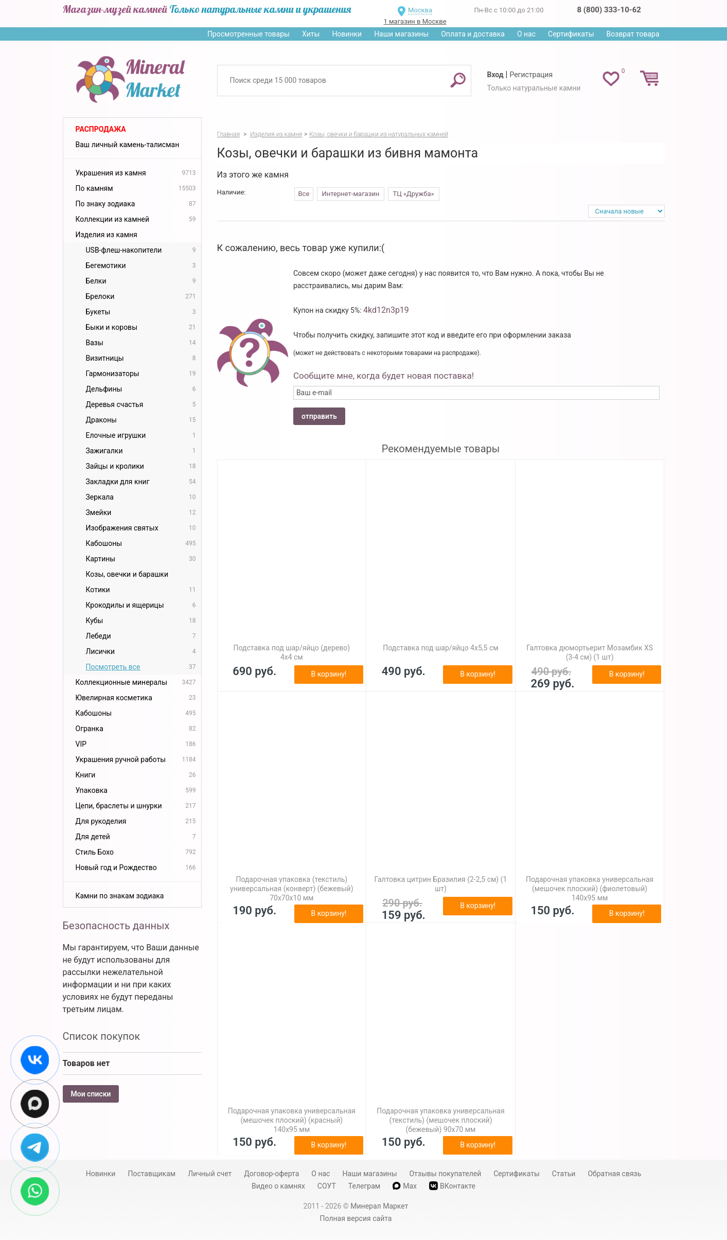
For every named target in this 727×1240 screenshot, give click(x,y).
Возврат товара (633, 34)
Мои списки (91, 1094)
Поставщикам (151, 1174)
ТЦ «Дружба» (413, 194)
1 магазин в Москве (414, 21)
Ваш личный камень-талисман (128, 144)
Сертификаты (571, 34)
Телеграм (364, 1186)
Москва (420, 10)
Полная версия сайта (356, 1218)
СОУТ (326, 1186)
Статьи (564, 1174)
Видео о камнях (278, 1186)
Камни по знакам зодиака (120, 896)
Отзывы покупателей (445, 1174)
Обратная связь (614, 1174)
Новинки (347, 34)
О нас (526, 34)
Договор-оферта (271, 1174)
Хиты (311, 34)
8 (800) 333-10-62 (609, 9)
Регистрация (531, 74)
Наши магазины (401, 34)
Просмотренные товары (248, 34)
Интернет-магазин (351, 194)
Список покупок (101, 1036)
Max (405, 1186)
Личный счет (210, 1174)
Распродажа (101, 129)
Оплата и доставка (473, 34)
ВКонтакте (452, 1185)
